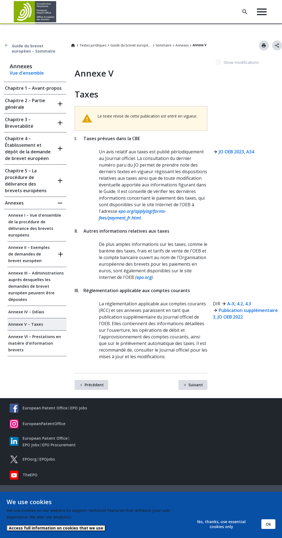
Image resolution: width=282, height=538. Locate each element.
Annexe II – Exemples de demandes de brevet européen (29, 254)
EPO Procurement (59, 444)
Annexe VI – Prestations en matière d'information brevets (34, 343)
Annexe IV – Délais (26, 311)
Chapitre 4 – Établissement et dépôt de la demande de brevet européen (28, 148)
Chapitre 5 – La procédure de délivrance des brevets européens (26, 181)
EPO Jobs (78, 408)
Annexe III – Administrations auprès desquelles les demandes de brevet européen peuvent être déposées (36, 286)
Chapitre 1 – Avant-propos (33, 88)
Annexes (182, 45)
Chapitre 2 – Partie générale (25, 103)
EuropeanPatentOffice (44, 423)
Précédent (94, 384)
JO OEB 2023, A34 (236, 152)
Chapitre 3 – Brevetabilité (19, 122)
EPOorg (30, 459)
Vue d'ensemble (27, 73)
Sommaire (164, 45)
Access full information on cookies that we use (56, 528)
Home (72, 45)
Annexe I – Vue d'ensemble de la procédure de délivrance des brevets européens (34, 225)
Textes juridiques (93, 45)
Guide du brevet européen (131, 45)
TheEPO (30, 474)
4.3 (248, 304)
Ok (268, 524)
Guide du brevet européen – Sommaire (33, 48)
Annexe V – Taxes (25, 324)
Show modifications (241, 62)
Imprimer (264, 45)
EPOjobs (47, 459)
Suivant (195, 384)
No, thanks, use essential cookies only (221, 524)
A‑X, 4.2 (235, 304)
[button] (57, 11)
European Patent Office (45, 408)
